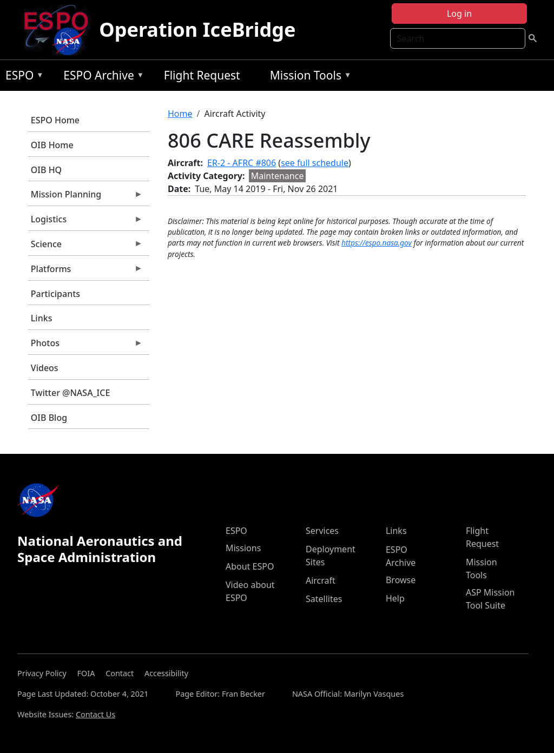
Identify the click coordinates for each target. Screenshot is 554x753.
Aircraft (320, 580)
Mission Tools (308, 77)
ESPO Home (55, 120)
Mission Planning (85, 197)
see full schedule (314, 163)
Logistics (85, 221)
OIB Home (52, 145)
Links (41, 318)
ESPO (22, 77)
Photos (85, 345)
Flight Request (202, 75)
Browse (401, 580)
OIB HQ (46, 170)
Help (395, 598)
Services (322, 531)
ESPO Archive (101, 77)
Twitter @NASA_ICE (70, 393)
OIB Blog (49, 418)
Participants (55, 294)
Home (180, 114)
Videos (44, 368)
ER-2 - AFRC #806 (241, 163)
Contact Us (95, 714)
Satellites (324, 599)
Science (85, 246)
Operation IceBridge (197, 29)
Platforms (85, 271)
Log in (459, 13)
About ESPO (250, 566)
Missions (243, 548)
